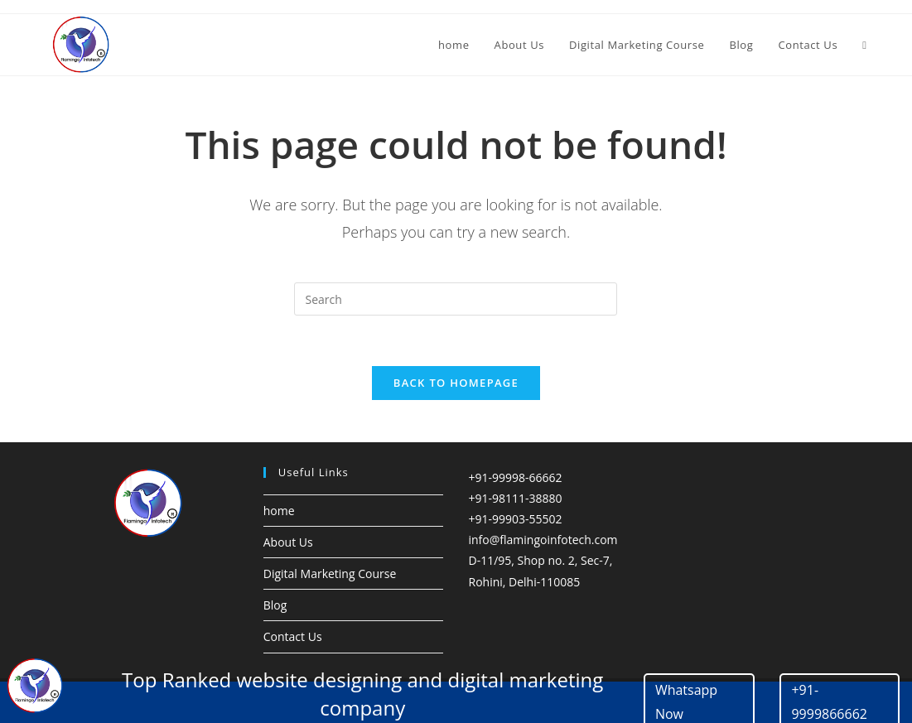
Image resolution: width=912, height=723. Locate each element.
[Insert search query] (455, 299)
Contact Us (292, 645)
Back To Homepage (456, 390)
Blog (275, 614)
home (279, 519)
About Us (288, 550)
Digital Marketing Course (330, 582)
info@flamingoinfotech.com (542, 549)
